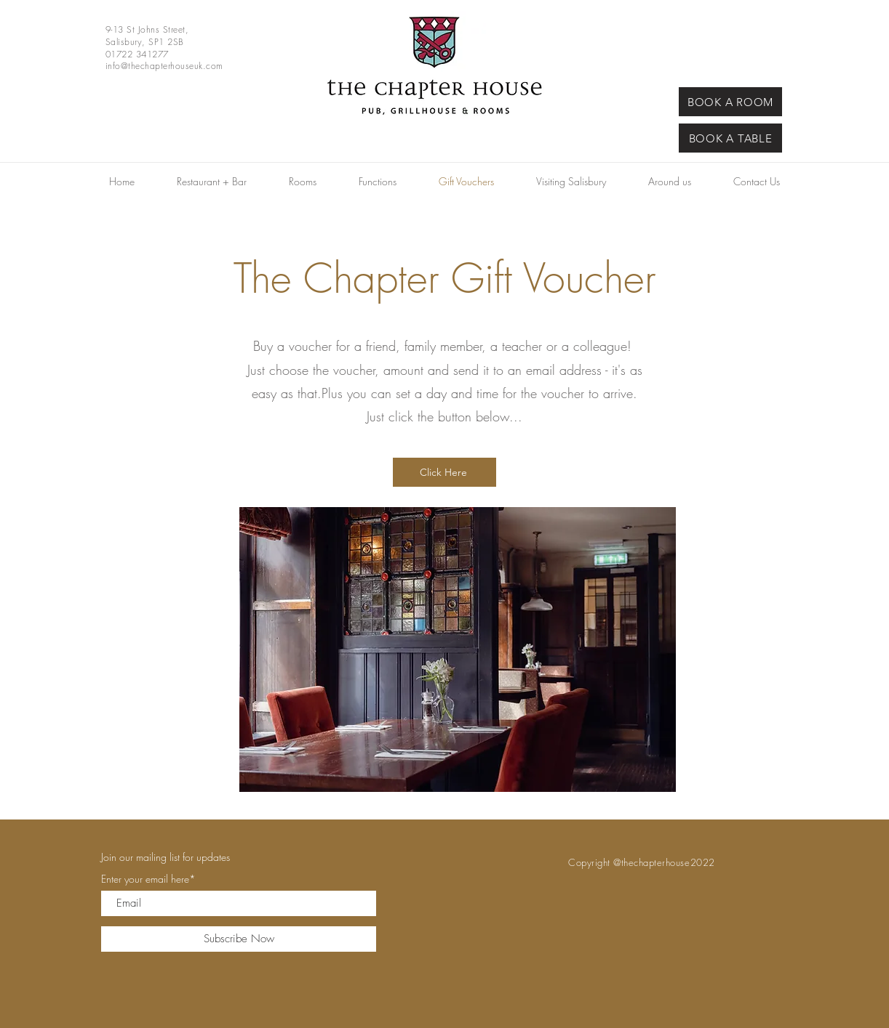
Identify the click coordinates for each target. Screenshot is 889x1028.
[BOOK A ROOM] (730, 101)
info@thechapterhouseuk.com (164, 66)
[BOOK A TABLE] (730, 138)
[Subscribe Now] (238, 939)
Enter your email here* (148, 879)
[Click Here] (444, 472)
